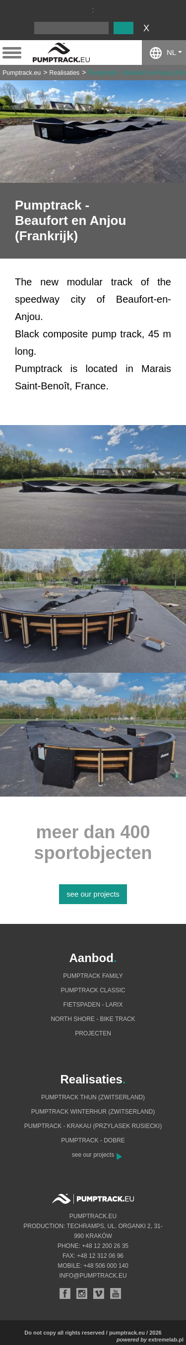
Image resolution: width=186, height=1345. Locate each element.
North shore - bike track (93, 1019)
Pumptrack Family (93, 975)
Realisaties (64, 72)
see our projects (93, 894)
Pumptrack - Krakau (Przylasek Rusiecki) (93, 1126)
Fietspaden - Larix (93, 1004)
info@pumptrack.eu (92, 1275)
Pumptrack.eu (21, 72)
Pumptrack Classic (93, 990)
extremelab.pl (166, 1340)
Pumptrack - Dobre (93, 1140)
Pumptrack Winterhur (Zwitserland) (93, 1111)
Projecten (93, 1033)
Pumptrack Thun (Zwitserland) (93, 1097)
